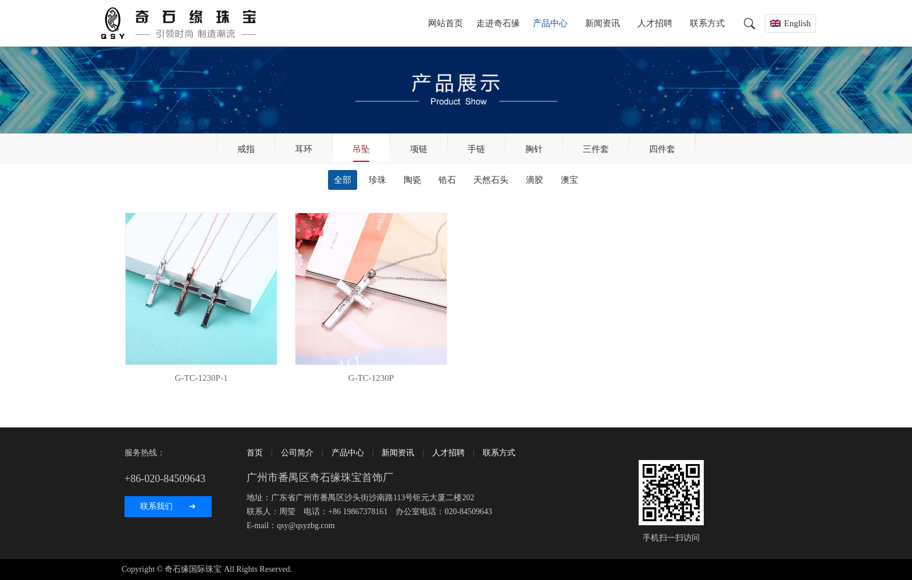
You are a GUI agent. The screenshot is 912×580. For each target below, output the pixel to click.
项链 (419, 149)
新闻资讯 (602, 23)
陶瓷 (412, 180)
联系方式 (707, 23)
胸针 (534, 149)
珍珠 (377, 180)
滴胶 (534, 180)
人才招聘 (654, 23)
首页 (255, 452)
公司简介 (297, 452)
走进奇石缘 (498, 23)
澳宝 (569, 180)
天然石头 (490, 180)
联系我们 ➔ (168, 506)
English (797, 23)
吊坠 (361, 149)
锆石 (447, 180)
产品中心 (550, 23)
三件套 (596, 149)
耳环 (303, 149)
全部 (342, 180)
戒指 (246, 149)
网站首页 (445, 23)
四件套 (662, 149)
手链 (476, 149)
